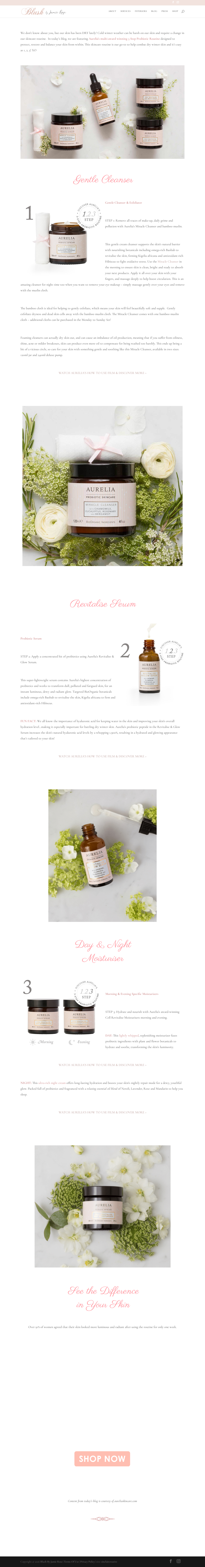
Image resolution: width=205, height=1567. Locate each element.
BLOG (154, 11)
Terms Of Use (71, 1561)
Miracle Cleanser (168, 261)
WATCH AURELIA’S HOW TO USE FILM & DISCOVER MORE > (102, 373)
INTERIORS (141, 11)
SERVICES (125, 11)
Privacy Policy (87, 1561)
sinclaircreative (109, 1561)
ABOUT (112, 11)
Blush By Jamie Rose (51, 1561)
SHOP (175, 11)
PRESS (164, 11)
